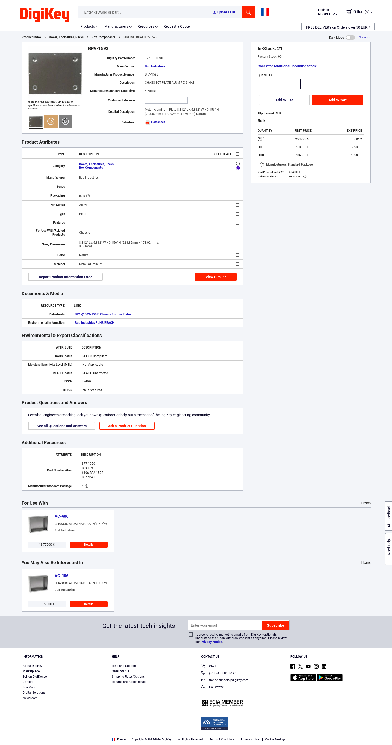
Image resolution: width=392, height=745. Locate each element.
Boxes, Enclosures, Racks (66, 37)
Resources (145, 26)
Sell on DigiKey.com (36, 676)
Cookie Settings (275, 739)
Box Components (103, 37)
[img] (44, 15)
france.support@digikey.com (224, 680)
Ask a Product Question (127, 426)
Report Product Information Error (65, 277)
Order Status (120, 671)
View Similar (216, 277)
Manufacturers (116, 26)
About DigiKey (32, 666)
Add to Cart (337, 100)
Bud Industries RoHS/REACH (94, 323)
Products (87, 26)
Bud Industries (155, 66)
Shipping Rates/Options (128, 676)
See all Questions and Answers (62, 426)
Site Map (29, 687)
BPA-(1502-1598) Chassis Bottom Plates (103, 314)
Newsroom (30, 698)
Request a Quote (176, 26)
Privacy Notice (211, 642)
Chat (208, 666)
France (119, 739)
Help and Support (124, 666)
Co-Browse (212, 687)
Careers (28, 682)
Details (88, 545)
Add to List (284, 100)
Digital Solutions (34, 692)
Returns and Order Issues (129, 682)
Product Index (31, 37)
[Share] (365, 37)
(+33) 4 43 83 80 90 (218, 673)
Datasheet (155, 122)
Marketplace (31, 671)
